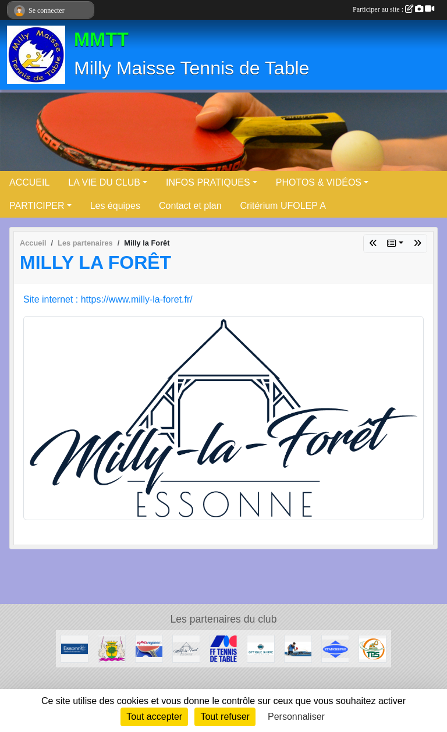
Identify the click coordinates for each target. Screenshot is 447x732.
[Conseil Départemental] (74, 648)
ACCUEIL (29, 182)
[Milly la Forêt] (186, 648)
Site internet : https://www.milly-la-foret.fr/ (108, 299)
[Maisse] (112, 648)
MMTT (101, 39)
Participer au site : (393, 9)
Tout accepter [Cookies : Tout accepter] (154, 717)
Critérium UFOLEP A (283, 206)
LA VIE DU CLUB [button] (104, 182)
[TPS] (372, 648)
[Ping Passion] (298, 648)
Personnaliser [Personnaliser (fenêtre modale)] (296, 717)
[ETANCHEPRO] (335, 648)
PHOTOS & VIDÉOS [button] (318, 182)
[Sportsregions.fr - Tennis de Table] (149, 648)
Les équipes (115, 206)
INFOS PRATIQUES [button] (208, 182)
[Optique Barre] (261, 648)
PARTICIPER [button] (37, 206)
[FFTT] (223, 648)
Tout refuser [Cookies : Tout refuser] (224, 717)
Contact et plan (190, 206)
